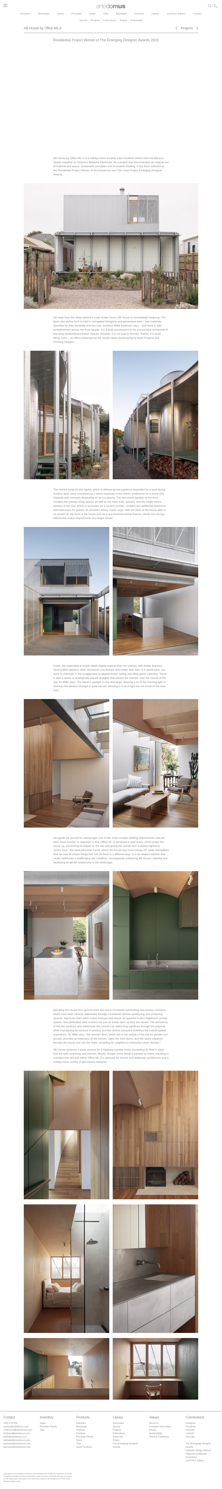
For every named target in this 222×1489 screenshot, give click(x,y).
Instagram (191, 1423)
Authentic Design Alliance (198, 1450)
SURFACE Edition (195, 1460)
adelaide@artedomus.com (16, 1440)
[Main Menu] (39, 5)
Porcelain (76, 13)
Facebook (191, 1426)
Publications (109, 20)
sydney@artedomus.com (15, 1426)
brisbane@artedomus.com (16, 1433)
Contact (197, 13)
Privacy (152, 1430)
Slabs (92, 13)
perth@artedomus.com (14, 1437)
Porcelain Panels (48, 1426)
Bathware (121, 13)
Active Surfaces (84, 1447)
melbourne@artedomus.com (17, 1430)
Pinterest (190, 1430)
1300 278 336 (10, 1423)
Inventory (25, 13)
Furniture (139, 13)
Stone (60, 13)
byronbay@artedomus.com (17, 1443)
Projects (95, 20)
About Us (153, 1423)
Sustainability (155, 1433)
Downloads (137, 20)
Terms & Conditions (159, 1437)
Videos (123, 20)
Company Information (160, 1426)
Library (155, 13)
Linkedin (190, 1433)
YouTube (190, 1437)
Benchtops (44, 13)
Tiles (105, 13)
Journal (83, 20)
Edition (176, 13)
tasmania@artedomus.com (16, 1447)
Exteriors (80, 1430)
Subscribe (118, 1437)
